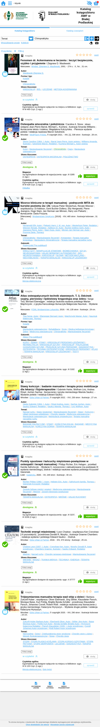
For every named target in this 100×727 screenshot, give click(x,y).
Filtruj (21, 51)
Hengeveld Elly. (32, 225)
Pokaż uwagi (26, 95)
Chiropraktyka (29, 84)
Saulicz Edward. (34, 406)
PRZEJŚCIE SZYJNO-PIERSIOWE (61, 347)
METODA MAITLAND (74, 255)
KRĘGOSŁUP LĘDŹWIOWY (74, 258)
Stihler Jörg (80, 621)
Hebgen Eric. (59, 482)
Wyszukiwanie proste (10, 43)
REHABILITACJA (30, 345)
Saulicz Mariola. (59, 406)
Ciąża (70, 149)
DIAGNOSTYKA (86, 347)
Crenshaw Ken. (59, 547)
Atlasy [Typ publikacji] (32, 337)
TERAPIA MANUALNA (50, 258)
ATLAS (95, 349)
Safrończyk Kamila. (82, 482)
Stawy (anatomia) (44, 412)
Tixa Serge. (31, 316)
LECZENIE (47, 89)
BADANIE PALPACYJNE (34, 424)
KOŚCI (26, 342)
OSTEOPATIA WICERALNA (49, 157)
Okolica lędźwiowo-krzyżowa (81, 329)
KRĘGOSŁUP (29, 89)
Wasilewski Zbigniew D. (33, 73)
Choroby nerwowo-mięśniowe (58, 554)
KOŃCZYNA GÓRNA (45, 426)
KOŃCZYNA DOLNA (64, 424)
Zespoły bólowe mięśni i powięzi (37, 489)
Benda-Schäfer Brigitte (67, 624)
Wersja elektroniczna (31, 281)
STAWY (42, 342)
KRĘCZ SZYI (29, 251)
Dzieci (37, 634)
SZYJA (83, 251)
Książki (26, 78)
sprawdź (90, 109)
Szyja (64, 329)
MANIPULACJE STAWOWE (48, 251)
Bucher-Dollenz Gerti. (77, 228)
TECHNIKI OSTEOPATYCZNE (50, 349)
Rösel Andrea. (60, 404)
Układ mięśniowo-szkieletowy (36, 414)
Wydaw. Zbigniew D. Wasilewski (45, 66)
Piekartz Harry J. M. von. (57, 225)
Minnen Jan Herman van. (76, 230)
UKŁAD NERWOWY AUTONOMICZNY (59, 253)
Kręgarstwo (66, 238)
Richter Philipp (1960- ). (36, 482)
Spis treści (47, 669)
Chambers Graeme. (48, 549)
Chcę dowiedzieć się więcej (37, 725)
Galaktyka (30, 475)
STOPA (26, 641)
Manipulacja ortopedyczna (60, 416)
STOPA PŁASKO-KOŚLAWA (43, 641)
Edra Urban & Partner (39, 397)
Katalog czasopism (75, 31)
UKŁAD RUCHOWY (77, 497)
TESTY (75, 351)
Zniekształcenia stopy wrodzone (56, 634)
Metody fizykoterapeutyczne (35, 636)
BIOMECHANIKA (70, 251)
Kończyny (89, 412)
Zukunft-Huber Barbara (36, 621)
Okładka (26, 188)
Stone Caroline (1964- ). (36, 141)
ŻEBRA (34, 342)
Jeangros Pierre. (33, 230)
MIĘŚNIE (63, 497)
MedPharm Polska (38, 135)
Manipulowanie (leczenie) (40, 149)
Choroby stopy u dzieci (82, 634)
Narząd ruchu (29, 412)
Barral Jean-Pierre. (65, 141)
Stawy (80, 412)
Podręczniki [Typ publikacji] (35, 245)
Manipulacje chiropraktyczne (47, 240)
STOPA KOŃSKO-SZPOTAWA (71, 641)
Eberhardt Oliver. (60, 621)
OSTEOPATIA (29, 157)
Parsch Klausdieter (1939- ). (62, 626)
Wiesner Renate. (35, 228)
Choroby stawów (57, 414)
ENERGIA (74, 560)
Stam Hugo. (52, 230)
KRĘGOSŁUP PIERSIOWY (78, 349)
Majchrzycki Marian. (76, 316)
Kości (25, 149)
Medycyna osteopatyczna (41, 331)
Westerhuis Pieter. (85, 225)
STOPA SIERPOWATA (43, 644)
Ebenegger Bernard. (52, 316)
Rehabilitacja (54, 329)
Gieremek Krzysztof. (36, 484)
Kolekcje (25, 43)
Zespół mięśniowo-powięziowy (55, 492)
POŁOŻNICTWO (70, 157)
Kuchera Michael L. (73, 144)
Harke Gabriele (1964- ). (36, 404)
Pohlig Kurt (45, 624)
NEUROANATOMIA (31, 253)
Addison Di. (56, 228)
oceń (96, 55)
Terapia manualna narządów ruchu (76, 240)
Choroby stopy (62, 636)
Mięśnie (36, 492)
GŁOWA (59, 255)
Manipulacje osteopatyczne (35, 329)
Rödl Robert (62, 628)
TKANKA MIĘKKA (49, 560)
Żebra (25, 331)
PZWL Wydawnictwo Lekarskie (45, 309)
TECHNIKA (64, 560)
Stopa (52, 636)
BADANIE (79, 424)
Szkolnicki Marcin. (45, 144)
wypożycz (90, 176)
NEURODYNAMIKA (31, 255)
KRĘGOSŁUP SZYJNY (50, 345)
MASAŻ (36, 560)
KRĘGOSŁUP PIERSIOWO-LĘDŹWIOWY (66, 342)
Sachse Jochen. (81, 404)
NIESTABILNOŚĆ (31, 258)
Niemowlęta (28, 634)
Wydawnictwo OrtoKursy (43, 216)
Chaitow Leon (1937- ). (36, 547)
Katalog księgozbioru (25, 31)
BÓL (39, 89)
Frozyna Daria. (33, 232)
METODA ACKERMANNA (65, 89)
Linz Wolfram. (80, 406)
